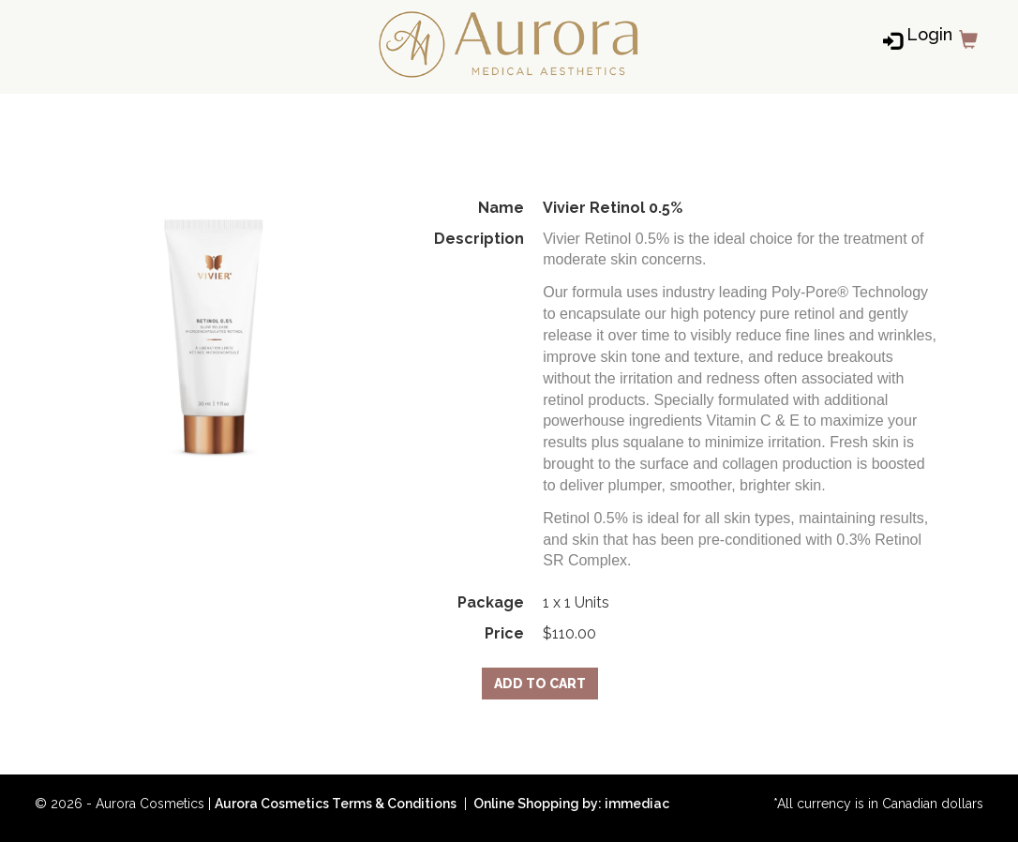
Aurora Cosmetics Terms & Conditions (336, 803)
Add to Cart (540, 683)
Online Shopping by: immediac (570, 803)
